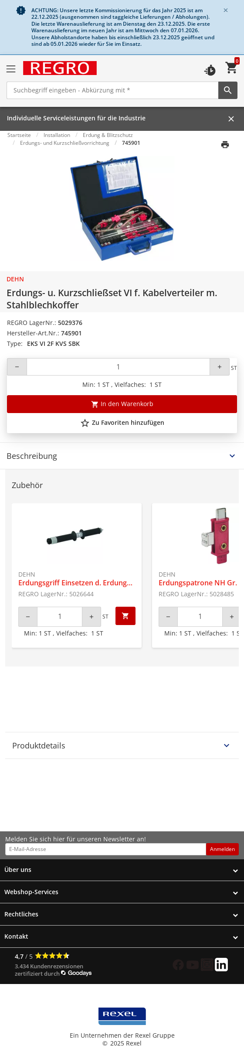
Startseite (19, 135)
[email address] (105, 849)
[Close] (226, 10)
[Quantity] (118, 367)
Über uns (17, 869)
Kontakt (16, 936)
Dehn (15, 279)
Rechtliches (21, 914)
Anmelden (222, 849)
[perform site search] (227, 90)
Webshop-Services (31, 892)
